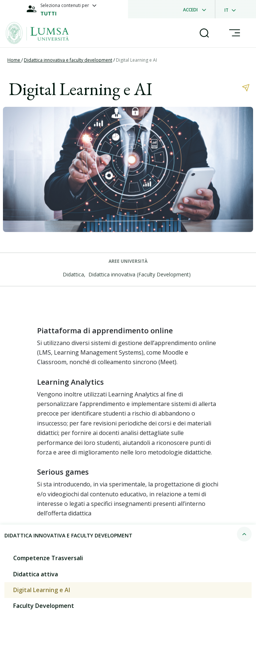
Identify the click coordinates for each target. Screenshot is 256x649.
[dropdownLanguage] (232, 9)
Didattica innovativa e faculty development (68, 60)
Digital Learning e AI (136, 60)
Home (14, 60)
